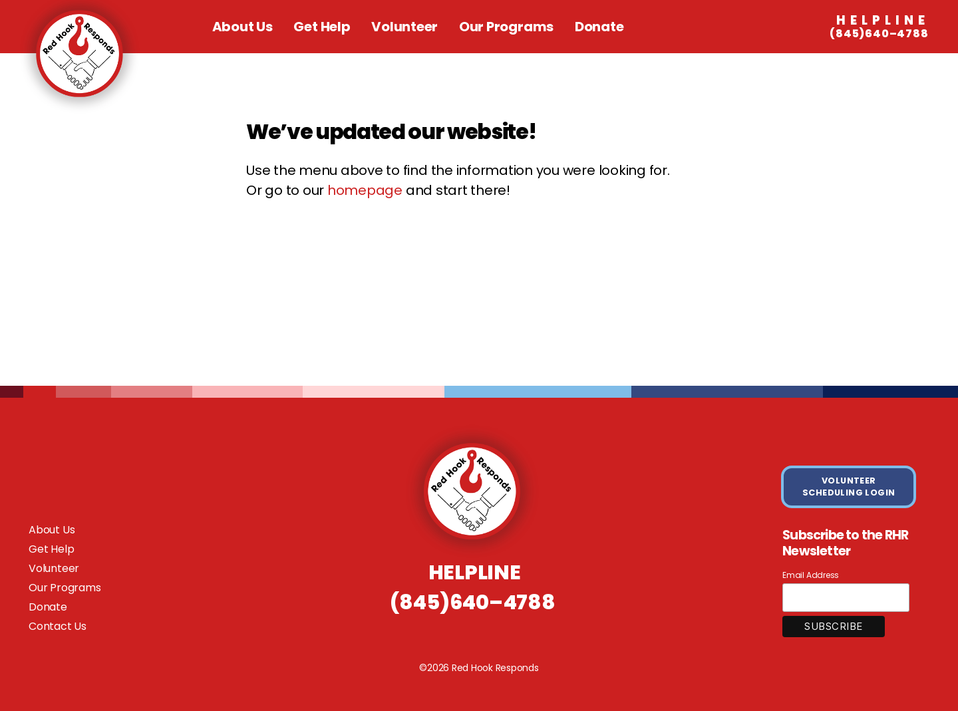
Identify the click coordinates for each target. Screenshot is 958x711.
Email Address (810, 575)
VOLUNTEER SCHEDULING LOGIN (848, 486)
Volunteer (404, 26)
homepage (364, 190)
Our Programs (506, 26)
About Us (242, 26)
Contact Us (57, 626)
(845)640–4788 (879, 27)
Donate (599, 26)
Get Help (321, 26)
